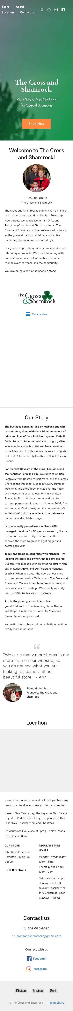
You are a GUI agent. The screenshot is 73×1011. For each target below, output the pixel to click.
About (20, 7)
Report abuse (56, 1002)
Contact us (27, 12)
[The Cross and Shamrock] (36, 297)
